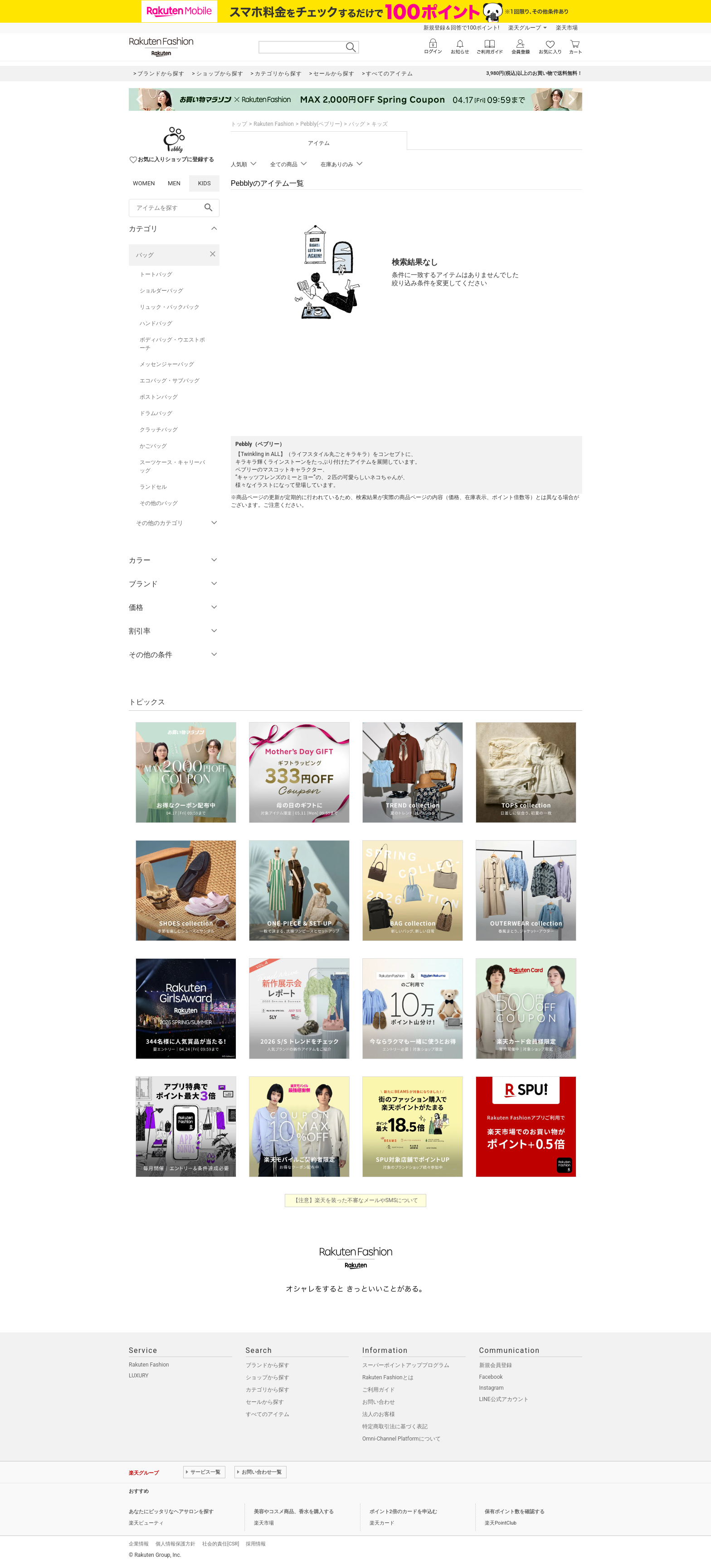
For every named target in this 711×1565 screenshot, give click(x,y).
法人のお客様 (378, 1414)
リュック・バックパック (170, 307)
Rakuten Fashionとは (388, 1377)
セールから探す (265, 1402)
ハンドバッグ (156, 323)
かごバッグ (153, 446)
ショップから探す (267, 1377)
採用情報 (256, 1544)
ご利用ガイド (378, 1390)
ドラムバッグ (156, 413)
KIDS (204, 183)
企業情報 (139, 1544)
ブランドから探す (267, 1365)
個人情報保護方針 (175, 1544)
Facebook (491, 1377)
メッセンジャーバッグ (167, 364)
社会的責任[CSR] (220, 1544)
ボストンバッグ (159, 397)
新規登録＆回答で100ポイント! (461, 28)
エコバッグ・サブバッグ (170, 380)
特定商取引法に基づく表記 (395, 1426)
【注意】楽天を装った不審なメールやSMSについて (356, 1200)
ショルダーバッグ (161, 290)
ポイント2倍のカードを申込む (403, 1512)
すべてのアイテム (267, 1414)
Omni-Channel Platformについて (401, 1439)
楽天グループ (524, 28)
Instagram (491, 1388)
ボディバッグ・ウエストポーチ (172, 344)
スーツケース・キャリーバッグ (172, 466)
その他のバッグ (159, 503)
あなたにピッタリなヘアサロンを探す (171, 1512)
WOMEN (144, 183)
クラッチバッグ (159, 429)
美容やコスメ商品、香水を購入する (294, 1512)
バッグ (145, 255)
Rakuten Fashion (273, 124)
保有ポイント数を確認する (515, 1512)
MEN (174, 183)
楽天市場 (567, 28)
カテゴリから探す (267, 1390)
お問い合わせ (378, 1402)
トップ (239, 124)
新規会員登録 (495, 1365)
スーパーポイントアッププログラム (405, 1365)
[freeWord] (174, 208)
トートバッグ (156, 274)
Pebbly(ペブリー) (321, 124)
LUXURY (139, 1375)
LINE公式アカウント (504, 1399)
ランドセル (153, 487)
